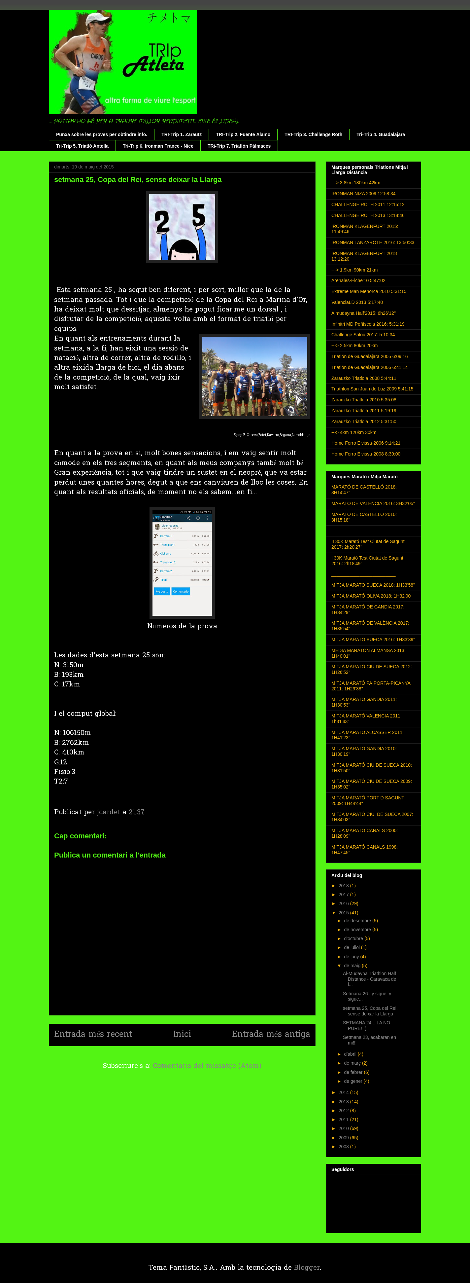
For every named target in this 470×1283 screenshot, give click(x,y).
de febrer (354, 1072)
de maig (353, 965)
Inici (182, 1035)
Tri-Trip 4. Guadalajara (380, 134)
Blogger (307, 1268)
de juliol (352, 947)
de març (353, 1063)
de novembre (358, 929)
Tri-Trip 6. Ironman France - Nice (158, 146)
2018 (344, 885)
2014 (344, 1092)
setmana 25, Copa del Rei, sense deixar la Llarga (370, 1011)
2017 (344, 894)
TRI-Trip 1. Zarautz (181, 134)
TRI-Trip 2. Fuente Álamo (243, 134)
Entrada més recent (93, 1035)
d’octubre (354, 938)
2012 (344, 1110)
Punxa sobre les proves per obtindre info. (101, 134)
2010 (344, 1128)
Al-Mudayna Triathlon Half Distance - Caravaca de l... (369, 979)
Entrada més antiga (271, 1035)
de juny (352, 956)
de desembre (358, 920)
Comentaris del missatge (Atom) (207, 1066)
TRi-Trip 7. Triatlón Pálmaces (239, 146)
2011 (344, 1119)
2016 (344, 903)
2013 (344, 1101)
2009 (344, 1137)
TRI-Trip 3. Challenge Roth (313, 134)
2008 (344, 1146)
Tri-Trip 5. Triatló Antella (82, 146)
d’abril (350, 1054)
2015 (344, 912)
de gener (353, 1081)
